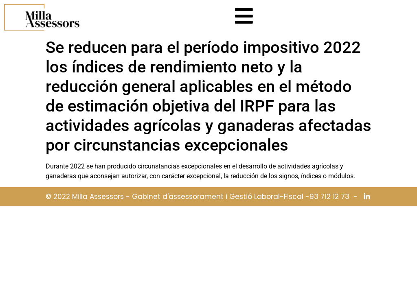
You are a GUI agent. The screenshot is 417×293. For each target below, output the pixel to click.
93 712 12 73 (329, 197)
